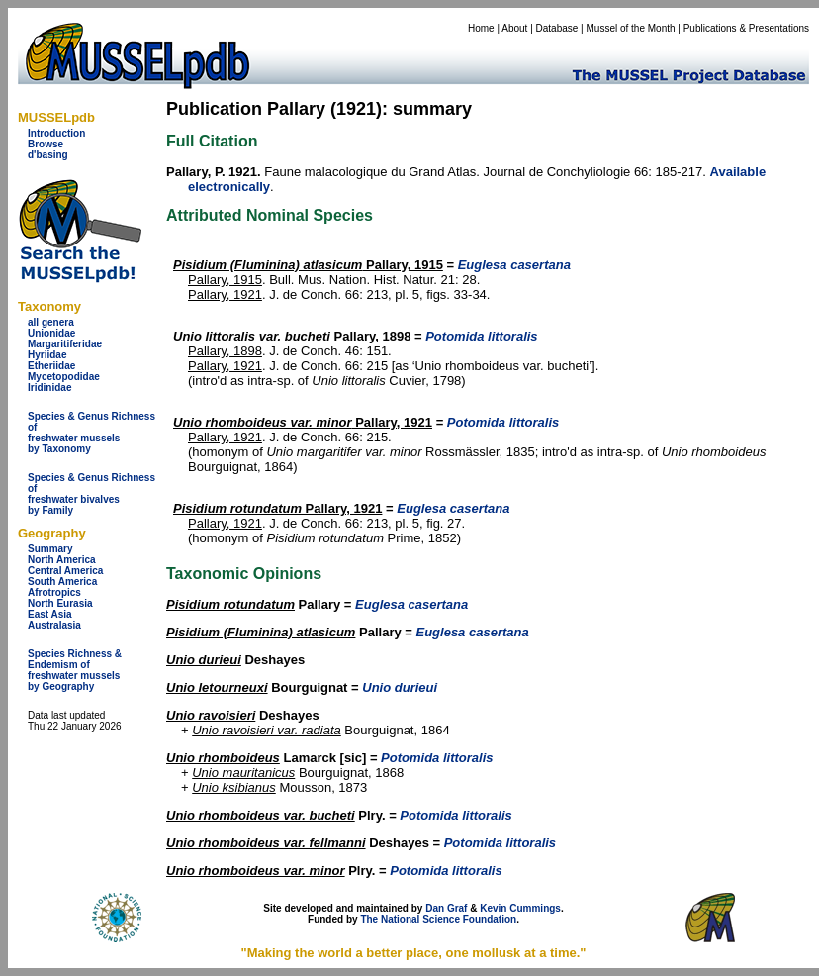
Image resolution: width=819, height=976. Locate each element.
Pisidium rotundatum (230, 604)
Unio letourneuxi (217, 687)
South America (62, 581)
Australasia (54, 625)
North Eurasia (60, 603)
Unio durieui (203, 659)
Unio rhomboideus (223, 757)
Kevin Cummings (520, 908)
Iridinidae (49, 387)
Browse (45, 144)
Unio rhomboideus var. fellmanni (266, 842)
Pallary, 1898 (291, 336)
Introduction (56, 133)
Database (557, 28)
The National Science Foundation (438, 919)
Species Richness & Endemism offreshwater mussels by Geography (75, 670)
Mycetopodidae (64, 376)
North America (62, 559)
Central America (65, 570)
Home (481, 28)
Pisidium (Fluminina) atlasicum (260, 632)
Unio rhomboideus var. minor (255, 870)
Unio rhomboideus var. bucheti (260, 815)
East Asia (50, 614)
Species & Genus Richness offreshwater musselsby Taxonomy (91, 432)
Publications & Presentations (746, 28)
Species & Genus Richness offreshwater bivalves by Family (91, 494)
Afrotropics (54, 592)
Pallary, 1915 (308, 264)
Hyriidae (47, 354)
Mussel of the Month (631, 28)
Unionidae (51, 333)
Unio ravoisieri (210, 715)
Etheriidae (51, 365)
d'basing (48, 154)
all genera (51, 322)
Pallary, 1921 (225, 294)
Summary (50, 548)
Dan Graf (446, 908)
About (514, 28)
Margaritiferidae (65, 344)
